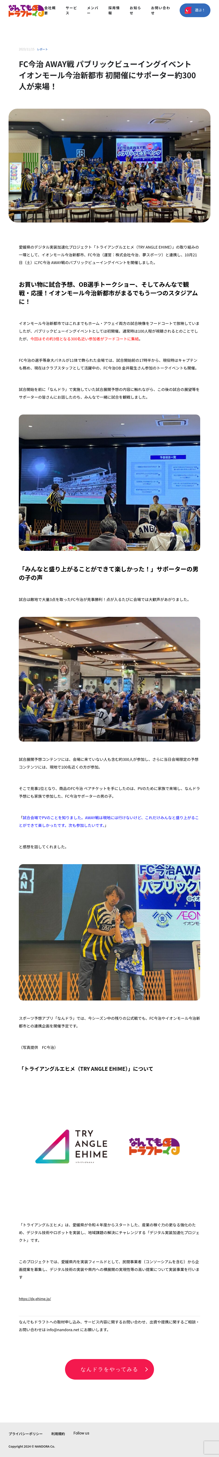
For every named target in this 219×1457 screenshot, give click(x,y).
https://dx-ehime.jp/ (35, 1298)
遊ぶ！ (195, 10)
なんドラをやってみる (109, 1369)
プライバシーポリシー (26, 1433)
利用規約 (58, 1433)
